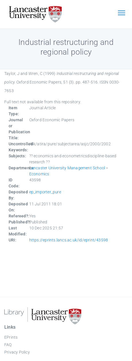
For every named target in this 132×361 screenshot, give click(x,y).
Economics (39, 174)
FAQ (8, 344)
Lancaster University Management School (67, 168)
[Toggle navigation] (121, 13)
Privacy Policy (17, 352)
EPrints (11, 337)
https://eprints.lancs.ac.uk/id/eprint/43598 (68, 240)
